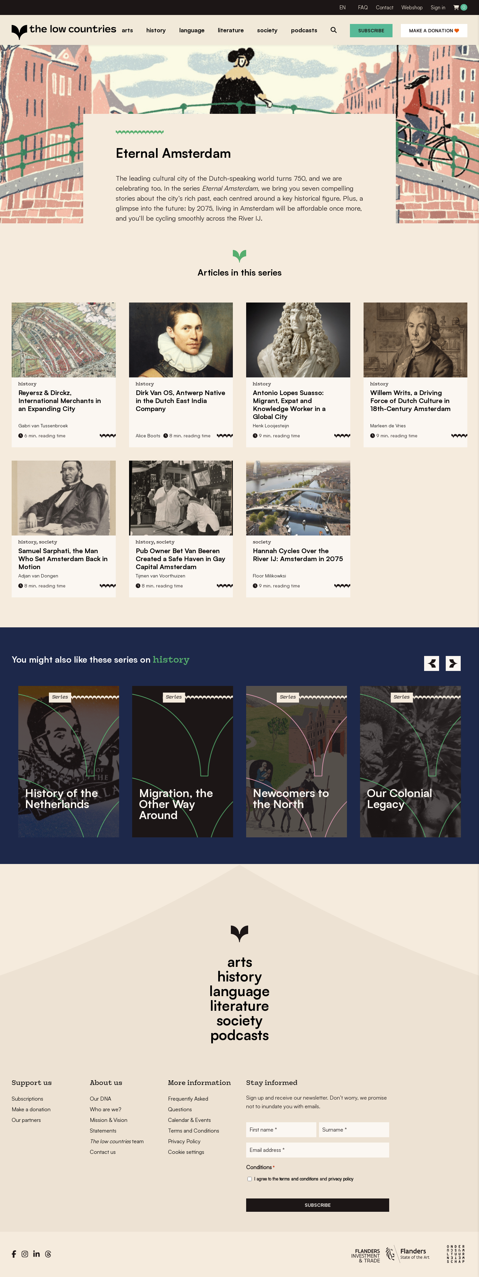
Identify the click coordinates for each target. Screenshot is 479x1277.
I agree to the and (303, 1179)
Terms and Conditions (193, 1130)
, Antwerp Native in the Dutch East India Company (180, 400)
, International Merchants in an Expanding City (59, 400)
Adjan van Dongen (38, 575)
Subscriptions (27, 1098)
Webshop (412, 7)
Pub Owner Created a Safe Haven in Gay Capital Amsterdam (181, 558)
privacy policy (340, 1179)
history (239, 976)
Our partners (26, 1120)
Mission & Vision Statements (108, 1125)
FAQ (363, 7)
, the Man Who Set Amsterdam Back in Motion (63, 558)
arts (239, 961)
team (117, 1141)
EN (343, 7)
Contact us (103, 1152)
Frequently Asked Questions (188, 1104)
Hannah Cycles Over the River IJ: (298, 554)
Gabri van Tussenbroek (43, 425)
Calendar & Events (189, 1120)
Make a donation (434, 30)
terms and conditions (298, 1179)
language (239, 990)
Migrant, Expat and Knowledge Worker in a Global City (289, 404)
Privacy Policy (184, 1141)
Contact (385, 7)
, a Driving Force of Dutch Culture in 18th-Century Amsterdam (410, 400)
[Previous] (431, 663)
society (239, 1020)
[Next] (453, 663)
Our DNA (100, 1098)
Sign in (438, 7)
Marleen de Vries (388, 425)
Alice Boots (148, 435)
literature (239, 1005)
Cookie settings (186, 1152)
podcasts (239, 1034)
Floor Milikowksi (269, 575)
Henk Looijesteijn (271, 425)
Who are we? (105, 1109)
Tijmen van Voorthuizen (160, 575)
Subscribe (371, 30)
